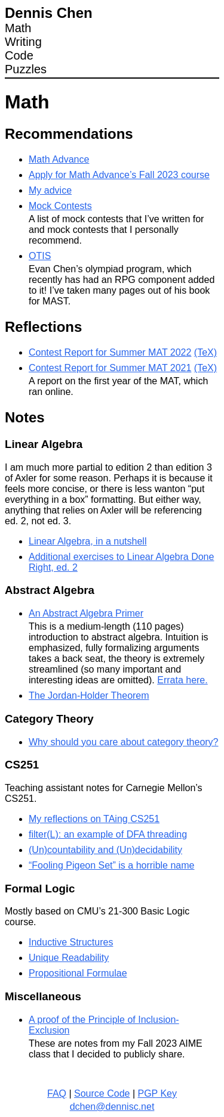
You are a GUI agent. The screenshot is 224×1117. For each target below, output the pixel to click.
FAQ (56, 1093)
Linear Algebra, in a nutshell (87, 541)
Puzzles (26, 69)
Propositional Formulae (78, 973)
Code (19, 55)
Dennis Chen (49, 13)
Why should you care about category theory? (124, 742)
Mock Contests (60, 206)
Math (18, 28)
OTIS (40, 256)
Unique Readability (69, 958)
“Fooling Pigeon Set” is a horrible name (111, 865)
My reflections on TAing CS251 (94, 819)
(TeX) (205, 352)
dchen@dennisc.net (112, 1107)
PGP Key (157, 1093)
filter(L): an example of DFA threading (108, 834)
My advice (50, 190)
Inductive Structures (71, 942)
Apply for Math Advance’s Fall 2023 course (119, 175)
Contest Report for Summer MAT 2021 (110, 368)
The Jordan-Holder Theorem (89, 695)
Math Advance (59, 159)
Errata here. (182, 680)
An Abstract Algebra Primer (86, 613)
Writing (23, 41)
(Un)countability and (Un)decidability (105, 850)
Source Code (102, 1093)
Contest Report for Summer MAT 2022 (110, 352)
